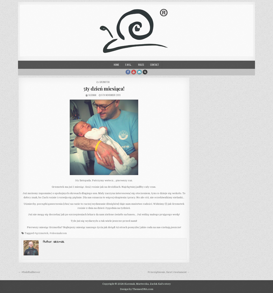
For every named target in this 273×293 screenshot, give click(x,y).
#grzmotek (41, 233)
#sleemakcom (58, 233)
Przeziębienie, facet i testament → (169, 272)
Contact (154, 65)
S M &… (128, 65)
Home (116, 65)
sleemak (92, 95)
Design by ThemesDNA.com (136, 289)
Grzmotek (105, 82)
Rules (141, 65)
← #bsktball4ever (29, 272)
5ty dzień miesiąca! (104, 88)
